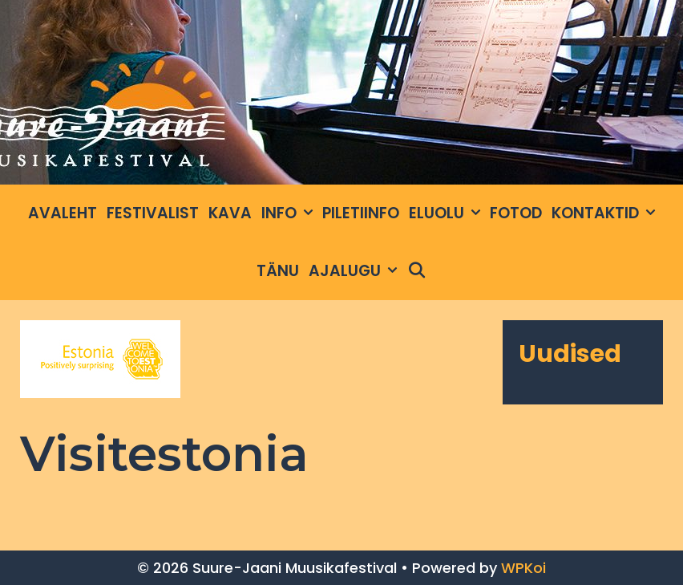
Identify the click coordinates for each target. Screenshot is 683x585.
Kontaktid (606, 213)
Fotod (516, 213)
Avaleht (62, 213)
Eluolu (447, 213)
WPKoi (523, 568)
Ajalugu (355, 271)
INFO (289, 213)
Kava (230, 213)
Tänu (278, 271)
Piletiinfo (360, 213)
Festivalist (153, 213)
